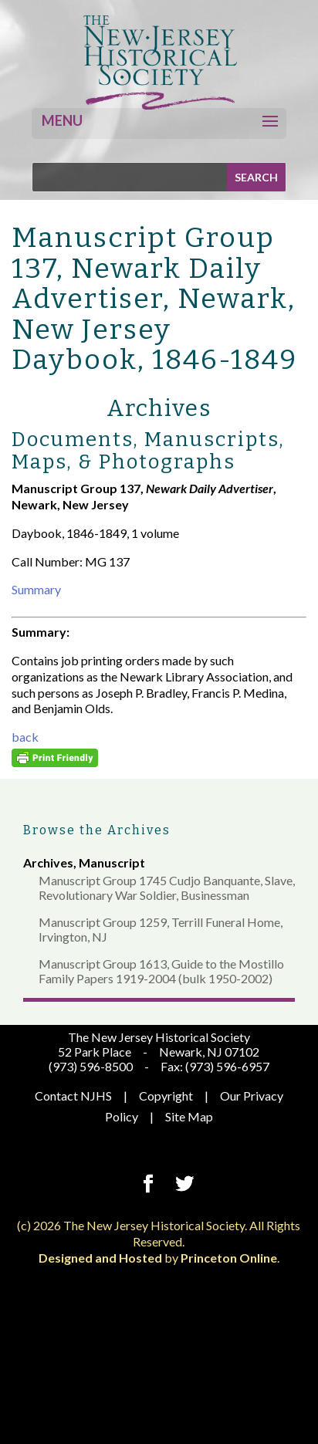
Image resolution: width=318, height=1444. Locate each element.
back (25, 736)
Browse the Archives (97, 830)
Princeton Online (229, 1257)
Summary (36, 589)
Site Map (189, 1116)
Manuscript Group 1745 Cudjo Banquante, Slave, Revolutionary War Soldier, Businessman (167, 887)
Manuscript (112, 862)
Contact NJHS (73, 1095)
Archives (48, 862)
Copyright (166, 1095)
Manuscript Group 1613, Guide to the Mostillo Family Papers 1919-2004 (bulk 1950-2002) (161, 971)
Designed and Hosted (100, 1257)
